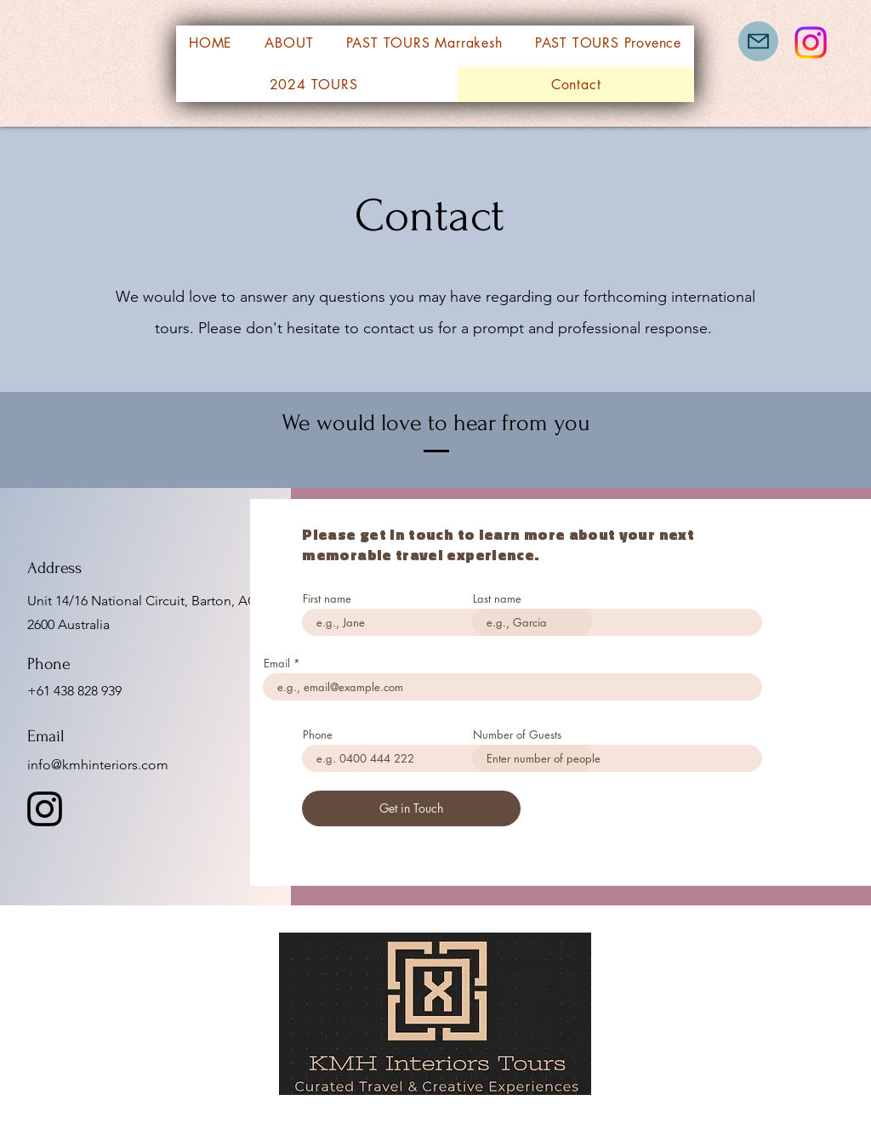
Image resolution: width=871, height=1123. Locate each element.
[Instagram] (810, 42)
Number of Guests (517, 734)
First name (327, 598)
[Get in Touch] (411, 808)
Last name (497, 598)
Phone (318, 734)
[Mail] (758, 41)
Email (277, 663)
